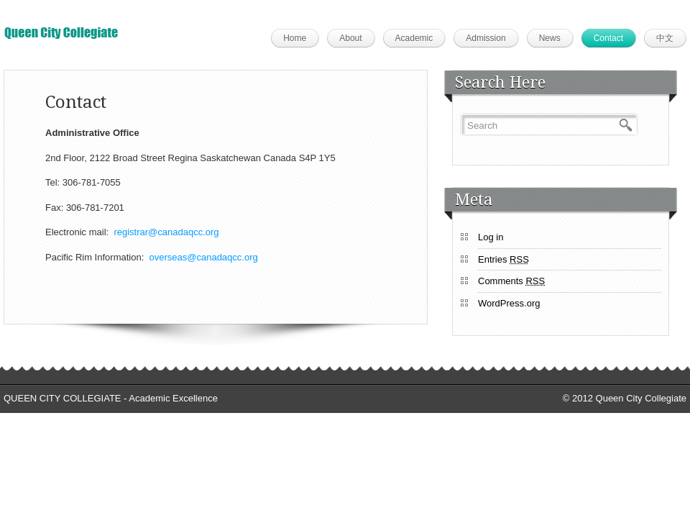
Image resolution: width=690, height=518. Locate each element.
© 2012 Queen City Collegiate (624, 398)
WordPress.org (509, 303)
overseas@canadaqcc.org (204, 257)
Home (294, 38)
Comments (511, 281)
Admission (485, 38)
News (550, 38)
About (350, 38)
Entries (503, 259)
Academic (414, 38)
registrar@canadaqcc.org (166, 232)
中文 (664, 38)
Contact (608, 38)
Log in (490, 237)
